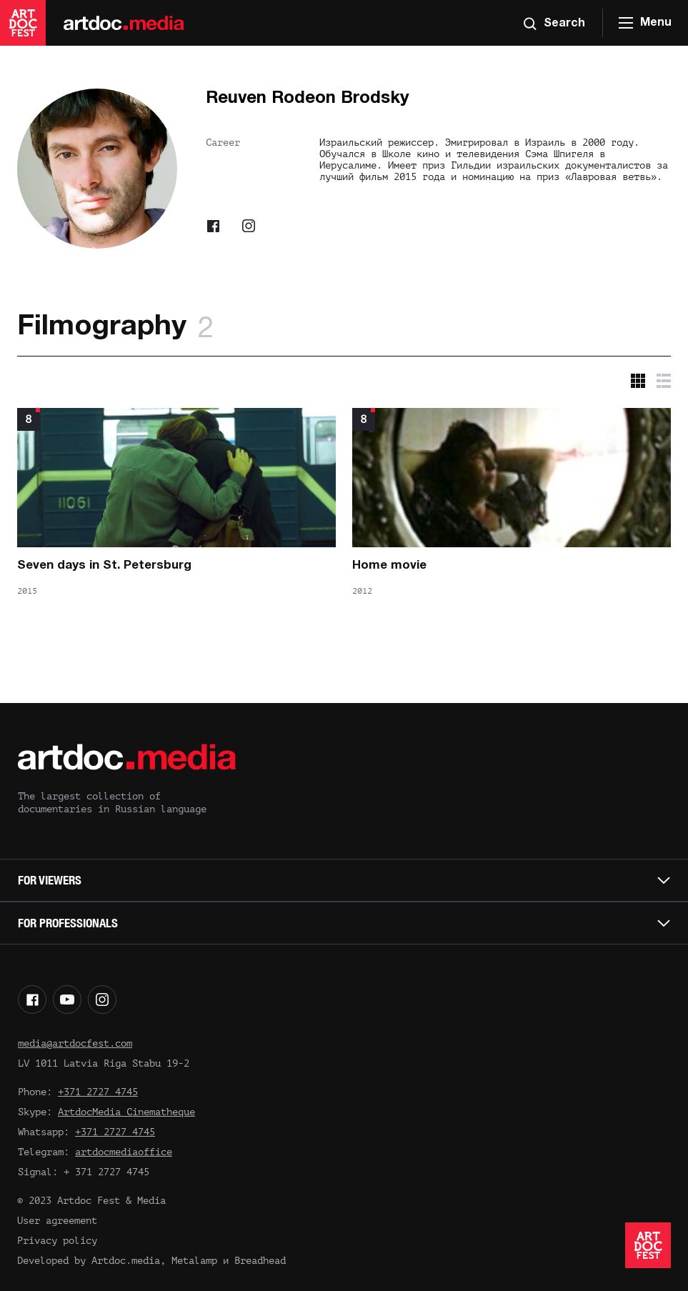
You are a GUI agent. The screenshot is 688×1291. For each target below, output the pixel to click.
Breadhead (260, 1260)
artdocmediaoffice (123, 1152)
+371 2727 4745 (98, 1092)
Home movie (389, 565)
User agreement (57, 1220)
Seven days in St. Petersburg (104, 565)
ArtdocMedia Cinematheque (126, 1112)
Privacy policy (57, 1240)
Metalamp (194, 1260)
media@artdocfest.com (75, 1043)
